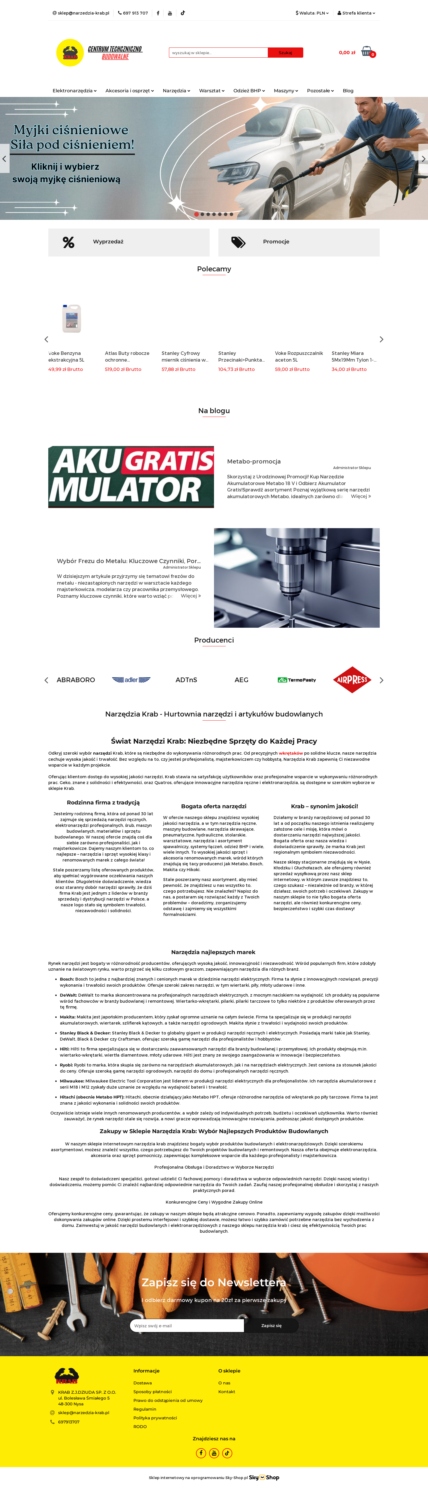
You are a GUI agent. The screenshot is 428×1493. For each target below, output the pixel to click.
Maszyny (286, 90)
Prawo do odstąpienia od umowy (168, 1400)
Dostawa (142, 1383)
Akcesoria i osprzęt (130, 90)
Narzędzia (176, 90)
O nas (224, 1383)
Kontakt (226, 1391)
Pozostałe (320, 90)
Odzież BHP (249, 90)
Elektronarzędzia (75, 90)
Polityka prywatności (155, 1418)
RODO (140, 1426)
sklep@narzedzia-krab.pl (83, 1412)
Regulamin (144, 1409)
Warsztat (212, 90)
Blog (348, 90)
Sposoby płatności (152, 1391)
